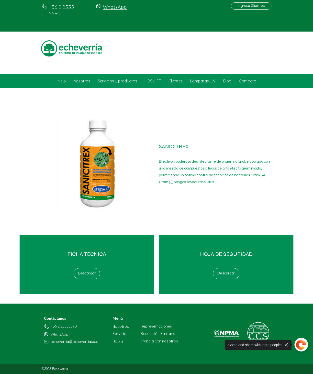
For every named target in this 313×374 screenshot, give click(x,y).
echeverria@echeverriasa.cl (75, 341)
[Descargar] (87, 273)
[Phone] (43, 6)
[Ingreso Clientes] (251, 6)
